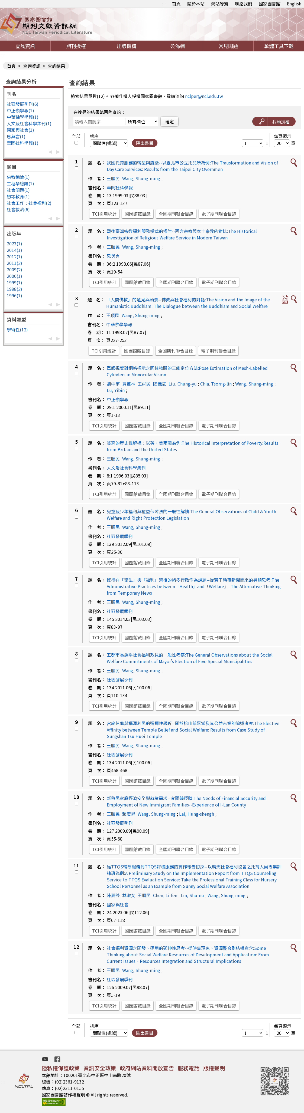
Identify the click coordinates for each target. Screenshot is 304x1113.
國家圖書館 (269, 3)
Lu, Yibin (116, 390)
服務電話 (188, 1068)
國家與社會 (117, 904)
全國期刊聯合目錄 (176, 213)
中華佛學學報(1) (22, 117)
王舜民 (144, 383)
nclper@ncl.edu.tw (204, 96)
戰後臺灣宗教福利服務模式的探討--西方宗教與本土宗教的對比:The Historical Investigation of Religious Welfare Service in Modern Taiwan (182, 234)
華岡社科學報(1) (22, 143)
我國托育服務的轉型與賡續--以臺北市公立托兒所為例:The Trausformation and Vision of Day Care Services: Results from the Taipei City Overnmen (192, 165)
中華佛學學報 (119, 324)
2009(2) (14, 269)
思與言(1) (16, 136)
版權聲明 (214, 1068)
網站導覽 (219, 3)
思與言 (113, 256)
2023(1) (14, 243)
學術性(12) (17, 329)
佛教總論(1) (18, 177)
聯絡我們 (243, 3)
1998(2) (14, 289)
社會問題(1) (18, 190)
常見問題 (228, 46)
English (294, 3)
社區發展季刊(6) (22, 104)
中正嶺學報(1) (20, 110)
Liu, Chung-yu (183, 383)
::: (164, 3)
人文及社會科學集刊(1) (29, 123)
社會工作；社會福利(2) (29, 203)
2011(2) (14, 263)
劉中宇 (113, 383)
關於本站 (196, 3)
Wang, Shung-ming (141, 178)
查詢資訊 (25, 46)
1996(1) (14, 295)
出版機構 (126, 46)
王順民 (113, 178)
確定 (169, 121)
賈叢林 (128, 383)
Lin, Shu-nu (192, 895)
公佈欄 (177, 46)
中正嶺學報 (117, 399)
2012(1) (14, 256)
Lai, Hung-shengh (196, 814)
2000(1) (14, 276)
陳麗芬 (113, 895)
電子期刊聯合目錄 (219, 213)
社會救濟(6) (18, 209)
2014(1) (14, 250)
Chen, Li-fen (165, 895)
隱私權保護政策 (61, 1068)
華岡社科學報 (120, 187)
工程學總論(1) (20, 183)
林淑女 (128, 895)
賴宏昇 (128, 814)
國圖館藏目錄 (138, 213)
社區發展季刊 (120, 536)
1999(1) (14, 282)
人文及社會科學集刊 (126, 468)
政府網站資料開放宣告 (147, 1068)
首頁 (176, 3)
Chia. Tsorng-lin (216, 383)
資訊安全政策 (99, 1068)
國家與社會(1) (20, 130)
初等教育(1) (18, 196)
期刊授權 (76, 46)
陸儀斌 (159, 383)
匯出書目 (144, 143)
